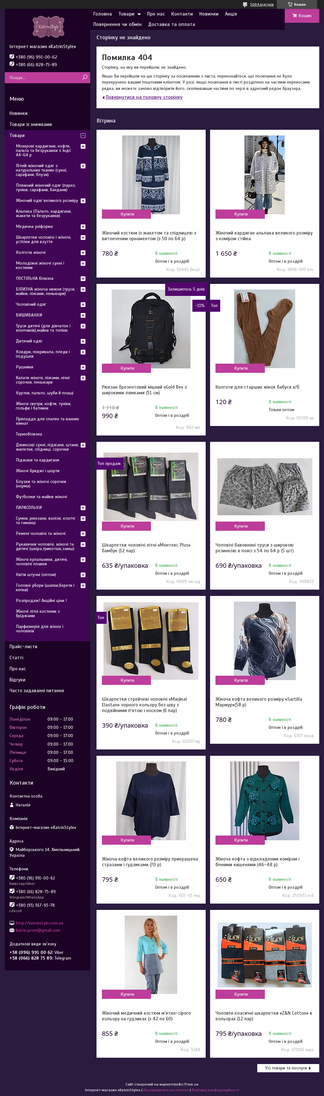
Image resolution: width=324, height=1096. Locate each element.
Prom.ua (191, 1084)
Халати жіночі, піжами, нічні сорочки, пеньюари (43, 380)
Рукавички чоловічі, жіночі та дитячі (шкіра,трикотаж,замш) (45, 546)
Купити (127, 214)
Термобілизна (29, 434)
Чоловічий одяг (31, 304)
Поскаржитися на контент (166, 1090)
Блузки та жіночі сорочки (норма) (41, 484)
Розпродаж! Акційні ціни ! (41, 600)
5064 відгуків (262, 4)
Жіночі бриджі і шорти (37, 470)
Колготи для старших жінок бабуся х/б (257, 387)
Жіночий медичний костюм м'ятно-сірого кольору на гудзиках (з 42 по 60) (146, 1016)
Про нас (156, 14)
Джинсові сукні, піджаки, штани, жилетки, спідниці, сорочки (47, 447)
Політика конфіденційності (215, 1090)
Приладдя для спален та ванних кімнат (47, 421)
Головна (102, 14)
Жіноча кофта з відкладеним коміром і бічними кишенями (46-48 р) (257, 861)
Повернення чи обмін (117, 24)
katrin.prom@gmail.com (38, 930)
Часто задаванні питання (36, 690)
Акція (231, 14)
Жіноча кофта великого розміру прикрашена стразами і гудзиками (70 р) (150, 861)
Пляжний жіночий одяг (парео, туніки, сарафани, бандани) (46, 187)
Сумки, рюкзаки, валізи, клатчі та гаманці (45, 520)
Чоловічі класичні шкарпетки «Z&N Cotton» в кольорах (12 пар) (263, 1016)
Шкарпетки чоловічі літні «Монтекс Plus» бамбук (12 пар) (146, 548)
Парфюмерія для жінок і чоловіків (39, 629)
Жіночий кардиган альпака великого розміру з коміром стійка (264, 235)
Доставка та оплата (171, 24)
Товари (126, 14)
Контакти (182, 14)
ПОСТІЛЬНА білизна (34, 278)
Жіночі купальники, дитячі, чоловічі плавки (42, 562)
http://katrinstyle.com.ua (39, 922)
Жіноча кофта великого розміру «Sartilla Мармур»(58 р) (258, 702)
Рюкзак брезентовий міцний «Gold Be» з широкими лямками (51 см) (144, 390)
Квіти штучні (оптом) (36, 574)
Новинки (209, 14)
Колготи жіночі (31, 252)
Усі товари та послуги (286, 1068)
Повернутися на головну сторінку (144, 97)
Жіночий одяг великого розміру (47, 200)
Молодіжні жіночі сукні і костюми (40, 265)
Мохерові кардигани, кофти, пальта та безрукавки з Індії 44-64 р (43, 150)
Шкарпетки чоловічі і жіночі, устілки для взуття (43, 239)
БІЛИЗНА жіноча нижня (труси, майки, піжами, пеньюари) (45, 291)
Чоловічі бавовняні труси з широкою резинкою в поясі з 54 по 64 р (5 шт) (254, 548)
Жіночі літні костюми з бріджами (38, 613)
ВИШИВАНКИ (29, 315)
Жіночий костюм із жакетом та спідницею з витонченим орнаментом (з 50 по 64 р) (149, 235)
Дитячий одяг (29, 341)
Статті (16, 658)
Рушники (24, 367)
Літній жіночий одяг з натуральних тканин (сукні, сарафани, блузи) (41, 170)
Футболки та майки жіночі (41, 496)
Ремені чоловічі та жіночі (40, 533)
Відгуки (17, 680)
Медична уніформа (34, 226)
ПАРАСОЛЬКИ (29, 507)
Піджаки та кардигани (37, 460)
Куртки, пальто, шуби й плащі (44, 393)
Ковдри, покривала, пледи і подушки (43, 354)
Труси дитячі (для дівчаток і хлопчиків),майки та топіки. (43, 328)
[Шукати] (84, 77)
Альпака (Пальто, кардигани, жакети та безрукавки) (44, 213)
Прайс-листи (23, 646)
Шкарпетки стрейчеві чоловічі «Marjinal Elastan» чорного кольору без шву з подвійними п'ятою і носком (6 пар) (144, 704)
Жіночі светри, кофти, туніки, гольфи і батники (43, 406)
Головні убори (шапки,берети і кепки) (45, 587)
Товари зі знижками (30, 124)
